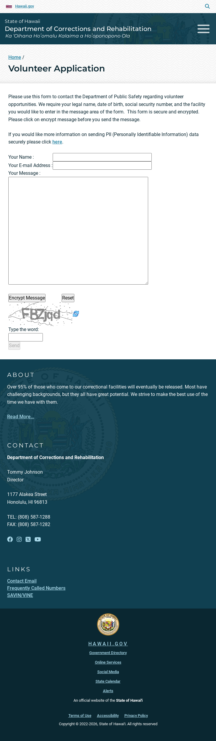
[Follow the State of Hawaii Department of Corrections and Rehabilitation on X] (28, 539)
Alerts (108, 691)
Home (14, 57)
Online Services (108, 662)
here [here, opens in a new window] (57, 142)
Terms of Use (79, 715)
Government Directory (108, 652)
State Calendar (108, 681)
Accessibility (108, 715)
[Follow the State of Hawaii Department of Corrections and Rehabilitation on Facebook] (10, 539)
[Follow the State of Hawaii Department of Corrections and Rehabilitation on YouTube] (38, 539)
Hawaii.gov (24, 6)
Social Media (108, 672)
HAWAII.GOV (108, 644)
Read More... (20, 416)
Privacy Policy (136, 715)
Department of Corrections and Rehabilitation (78, 28)
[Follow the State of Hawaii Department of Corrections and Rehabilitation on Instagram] (19, 539)
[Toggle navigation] (203, 28)
